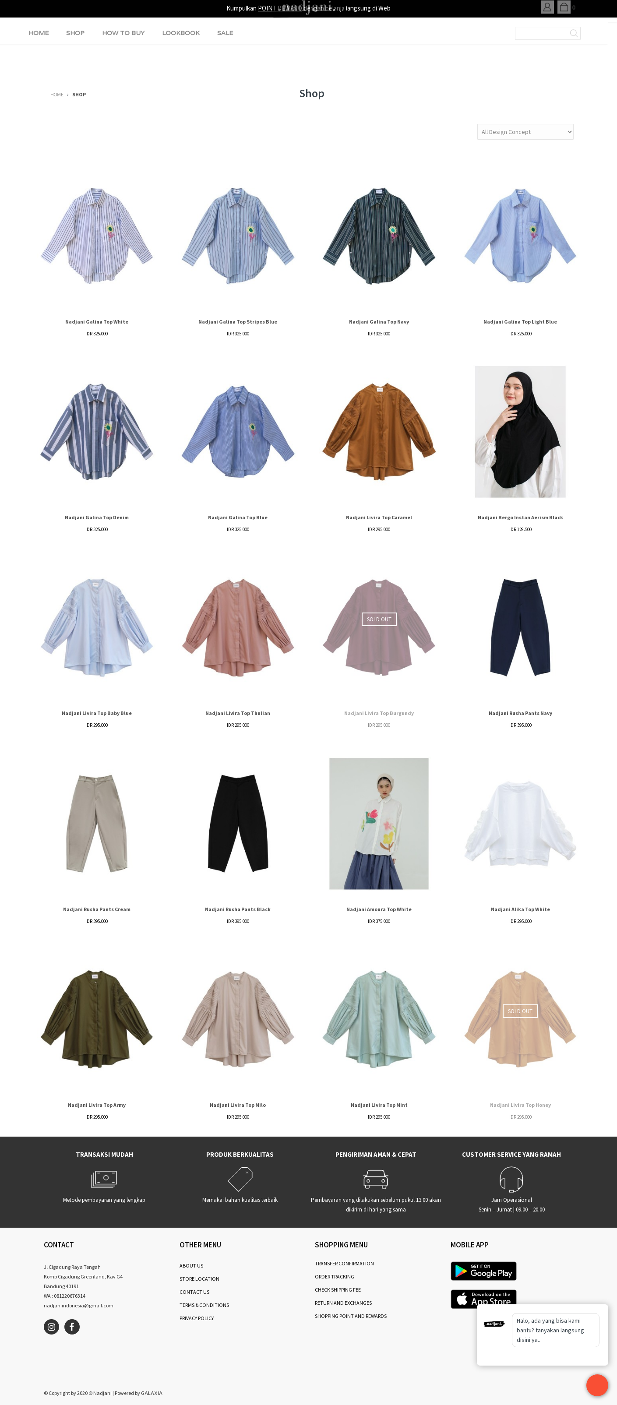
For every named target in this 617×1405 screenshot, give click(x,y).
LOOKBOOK (181, 59)
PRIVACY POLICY (197, 1318)
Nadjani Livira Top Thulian (237, 713)
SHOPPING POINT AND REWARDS (351, 1316)
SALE (225, 59)
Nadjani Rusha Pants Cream (96, 909)
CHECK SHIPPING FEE (338, 1289)
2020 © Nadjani (94, 1393)
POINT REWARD (280, 8)
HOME (38, 59)
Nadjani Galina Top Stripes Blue (237, 321)
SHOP (75, 59)
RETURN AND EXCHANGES (343, 1302)
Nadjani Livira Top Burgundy (379, 713)
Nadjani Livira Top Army (97, 1105)
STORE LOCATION (199, 1278)
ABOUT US (191, 1265)
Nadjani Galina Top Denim (97, 517)
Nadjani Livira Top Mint (379, 1105)
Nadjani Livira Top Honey (520, 1105)
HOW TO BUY (123, 59)
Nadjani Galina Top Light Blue (520, 321)
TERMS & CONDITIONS (204, 1305)
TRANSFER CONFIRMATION (344, 1263)
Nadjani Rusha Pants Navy (520, 713)
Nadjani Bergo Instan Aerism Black (520, 517)
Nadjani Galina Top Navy (379, 321)
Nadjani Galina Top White (96, 321)
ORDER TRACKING (334, 1276)
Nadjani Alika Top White (520, 909)
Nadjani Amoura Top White (379, 909)
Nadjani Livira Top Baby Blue (97, 713)
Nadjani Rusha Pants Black (238, 909)
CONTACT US (194, 1292)
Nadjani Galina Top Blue (238, 517)
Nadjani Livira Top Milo (238, 1105)
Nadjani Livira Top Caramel (379, 517)
